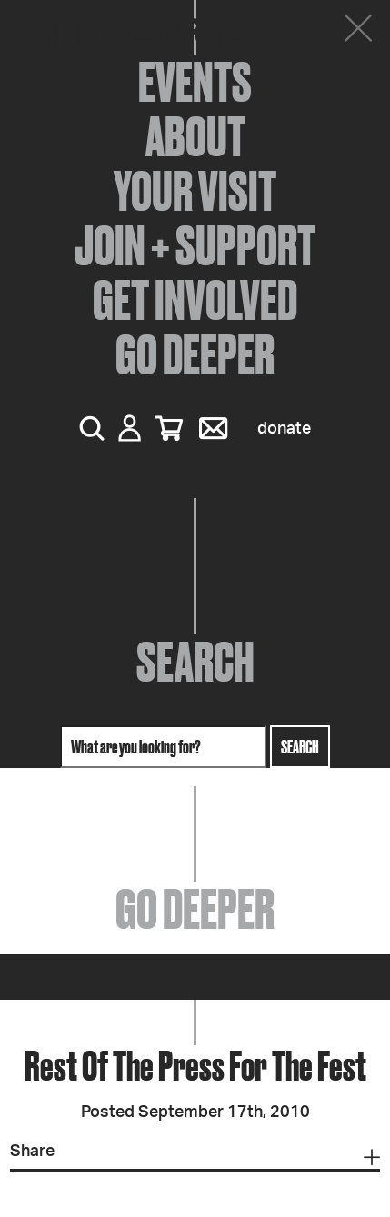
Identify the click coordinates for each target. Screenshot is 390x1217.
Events (195, 82)
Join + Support (195, 245)
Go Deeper (195, 354)
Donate (284, 429)
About (195, 136)
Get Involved (195, 300)
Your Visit (195, 191)
